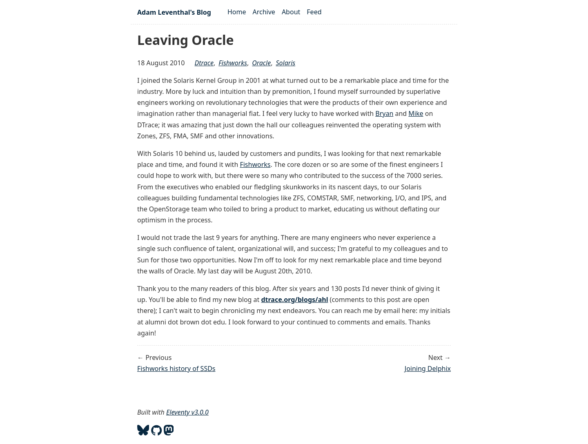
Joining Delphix (428, 368)
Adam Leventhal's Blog (174, 12)
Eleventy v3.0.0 (187, 412)
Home (236, 11)
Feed (314, 11)
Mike (415, 113)
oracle (261, 62)
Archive (264, 11)
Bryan (384, 113)
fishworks (232, 62)
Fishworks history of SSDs (176, 368)
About (291, 11)
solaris (286, 62)
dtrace (204, 62)
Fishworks (255, 164)
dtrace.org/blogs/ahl (294, 299)
